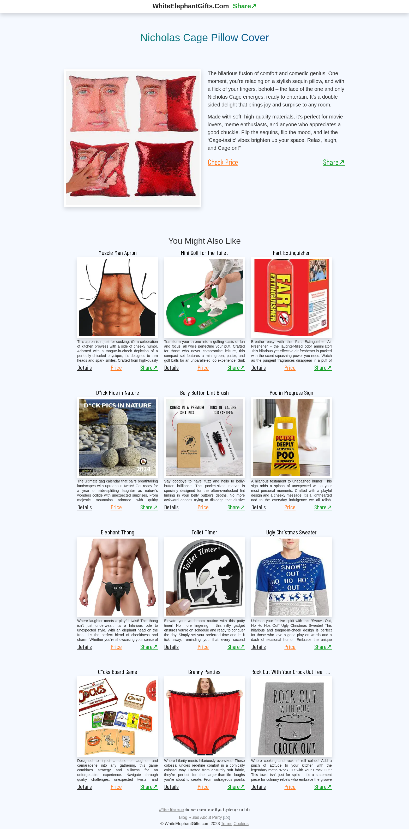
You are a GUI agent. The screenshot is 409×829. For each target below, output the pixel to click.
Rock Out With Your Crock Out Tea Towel (293, 671)
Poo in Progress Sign (291, 392)
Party (217, 817)
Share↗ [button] (244, 6)
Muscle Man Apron (117, 252)
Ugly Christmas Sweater (291, 532)
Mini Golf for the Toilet (204, 252)
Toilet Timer (204, 532)
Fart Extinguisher (291, 252)
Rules (194, 817)
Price (116, 367)
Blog (183, 817)
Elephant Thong (117, 532)
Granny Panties (204, 671)
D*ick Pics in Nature (117, 392)
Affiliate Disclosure (171, 809)
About (205, 817)
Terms (226, 823)
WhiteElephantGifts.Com (191, 6)
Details (84, 367)
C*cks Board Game (117, 671)
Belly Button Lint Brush (204, 392)
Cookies (241, 823)
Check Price (223, 161)
